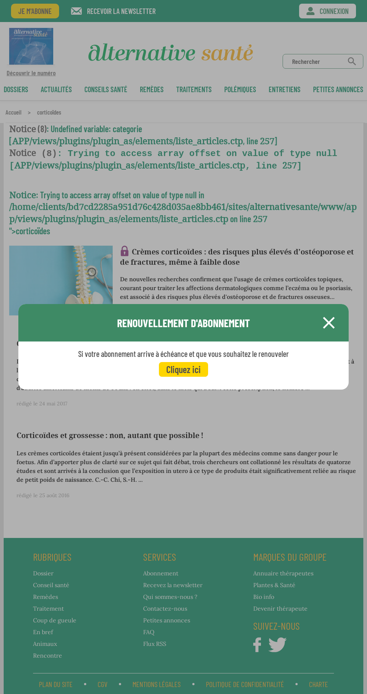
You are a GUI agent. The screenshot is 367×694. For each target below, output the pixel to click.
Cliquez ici (183, 369)
